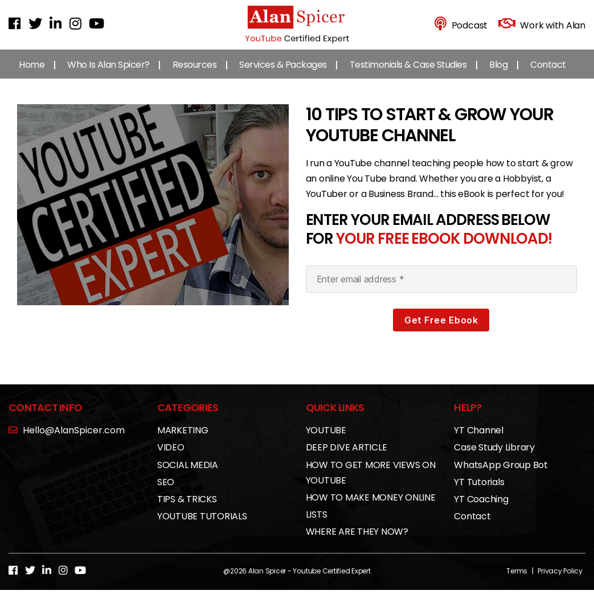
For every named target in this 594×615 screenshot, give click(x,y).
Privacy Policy (560, 580)
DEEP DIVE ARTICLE (346, 457)
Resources (195, 73)
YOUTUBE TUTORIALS (202, 525)
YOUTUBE (326, 439)
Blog (498, 73)
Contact (548, 73)
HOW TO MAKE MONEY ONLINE (371, 506)
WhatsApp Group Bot (501, 474)
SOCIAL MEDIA (187, 474)
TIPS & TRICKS (187, 508)
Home (31, 73)
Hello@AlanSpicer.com (67, 439)
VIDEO (171, 457)
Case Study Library (494, 457)
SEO (165, 491)
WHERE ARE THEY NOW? (357, 541)
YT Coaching (481, 508)
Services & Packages (283, 73)
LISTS (316, 524)
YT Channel (478, 439)
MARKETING (182, 439)
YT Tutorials (479, 491)
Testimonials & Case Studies (408, 73)
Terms (516, 580)
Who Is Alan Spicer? (108, 73)
